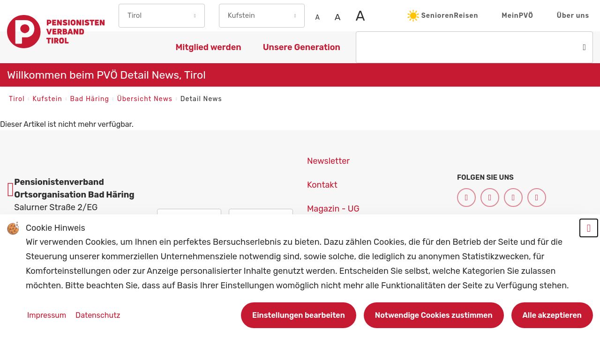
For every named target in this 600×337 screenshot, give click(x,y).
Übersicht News (146, 99)
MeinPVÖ (517, 16)
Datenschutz (97, 315)
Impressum (47, 315)
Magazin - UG (333, 209)
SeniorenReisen (443, 16)
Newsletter (328, 161)
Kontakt (322, 185)
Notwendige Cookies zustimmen (434, 315)
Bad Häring (90, 99)
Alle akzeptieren (552, 315)
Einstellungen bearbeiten (298, 315)
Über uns (573, 16)
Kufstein (48, 99)
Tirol (18, 99)
